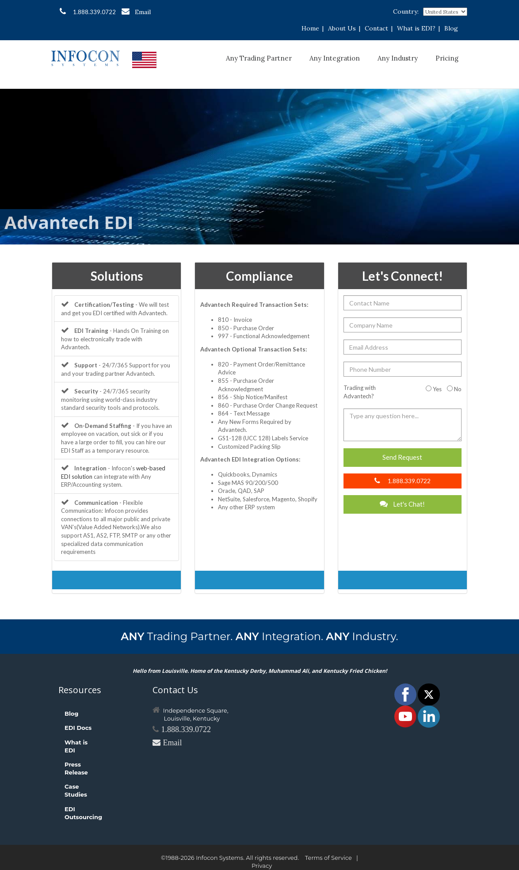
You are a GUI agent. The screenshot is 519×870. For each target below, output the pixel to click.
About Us (342, 28)
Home (310, 28)
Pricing (446, 58)
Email (136, 12)
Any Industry (398, 58)
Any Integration (334, 58)
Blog (451, 28)
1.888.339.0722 (88, 11)
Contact (376, 28)
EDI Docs (78, 727)
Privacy (262, 865)
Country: (406, 11)
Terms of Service (328, 857)
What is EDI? (416, 28)
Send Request (402, 457)
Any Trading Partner (259, 58)
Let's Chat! (402, 504)
